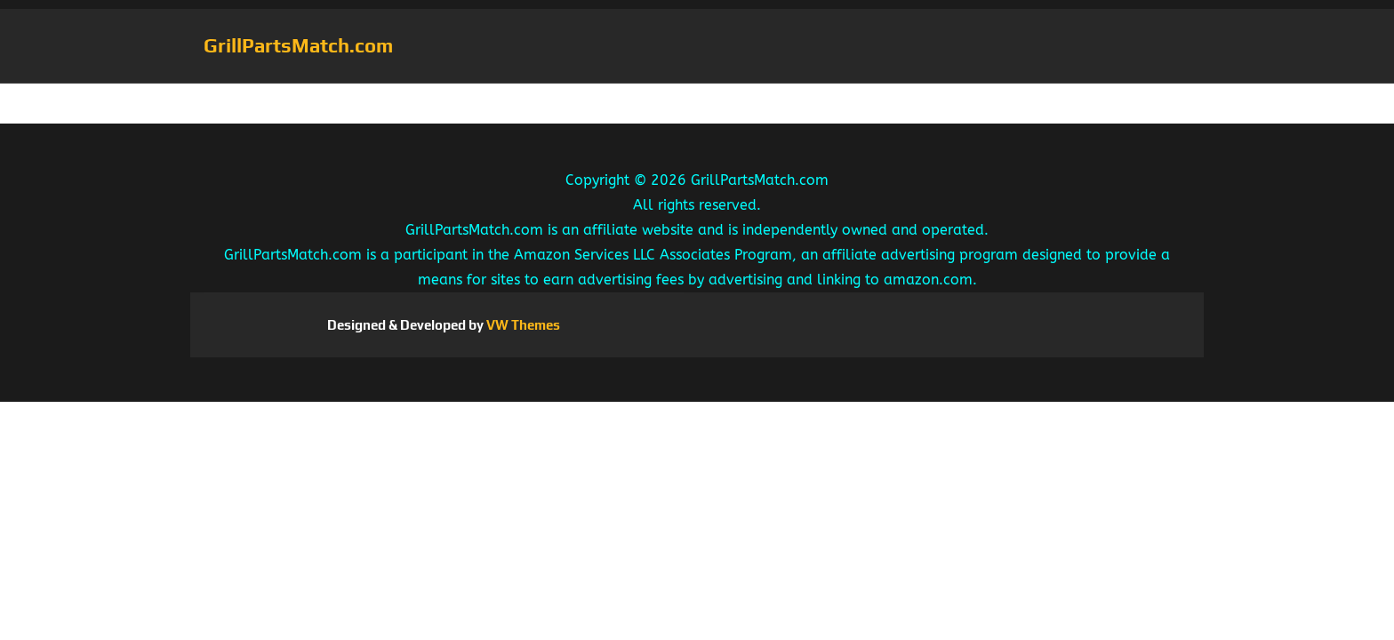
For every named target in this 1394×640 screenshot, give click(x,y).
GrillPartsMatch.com (298, 45)
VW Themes (522, 324)
